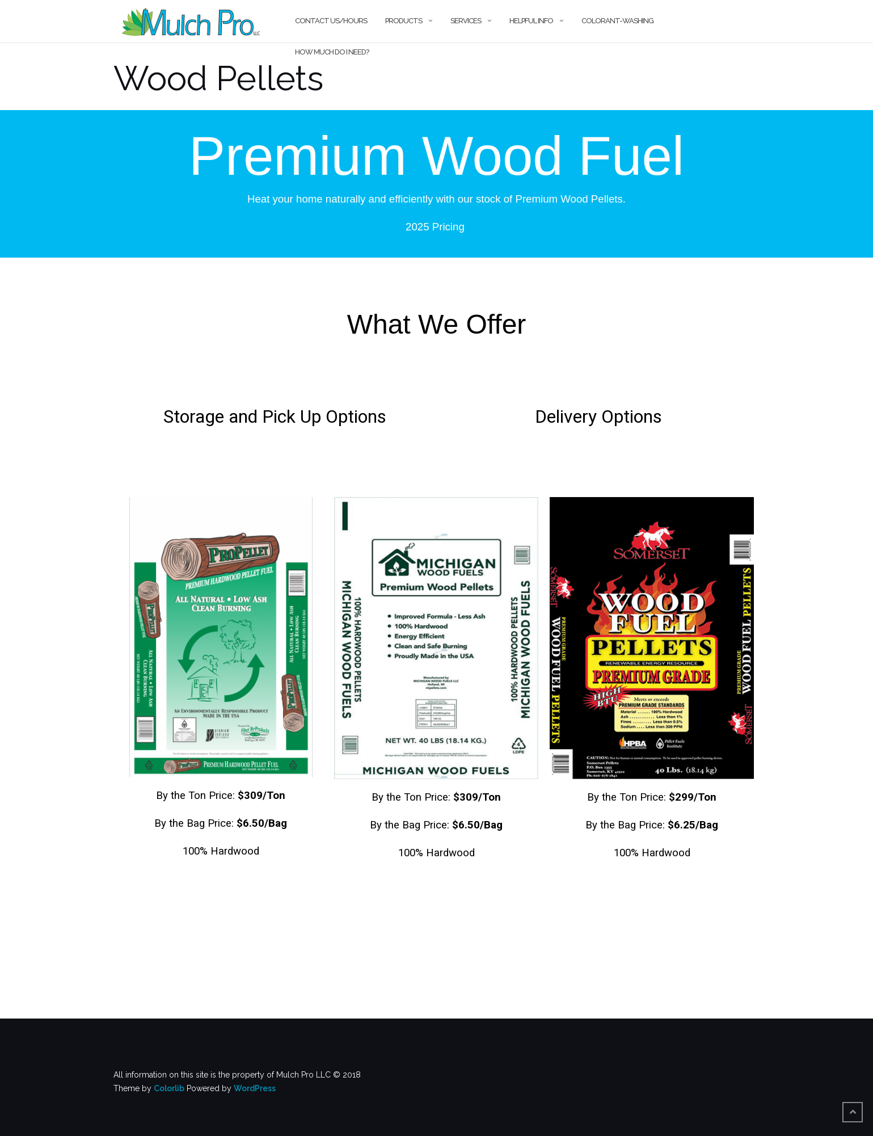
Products (403, 20)
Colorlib (169, 1088)
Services (465, 20)
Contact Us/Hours (331, 20)
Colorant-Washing (617, 20)
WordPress (255, 1088)
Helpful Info (531, 20)
